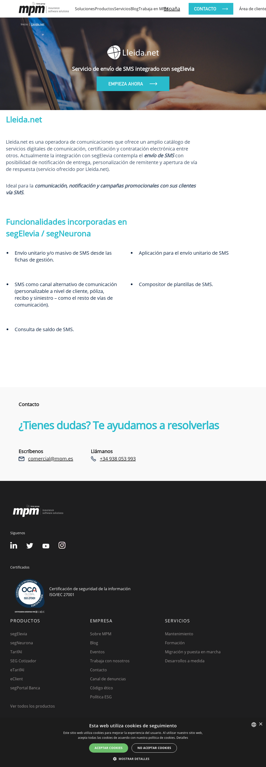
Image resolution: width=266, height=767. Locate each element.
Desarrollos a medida (185, 661)
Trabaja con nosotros (110, 661)
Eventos (97, 652)
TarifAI (16, 652)
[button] (133, 758)
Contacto (98, 670)
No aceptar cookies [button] (154, 748)
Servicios (122, 8)
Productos (104, 8)
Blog (135, 8)
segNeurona (21, 642)
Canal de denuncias (108, 679)
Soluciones (85, 8)
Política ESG (101, 697)
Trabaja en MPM (153, 8)
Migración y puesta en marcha (193, 652)
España (172, 8)
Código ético (101, 688)
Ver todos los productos (32, 706)
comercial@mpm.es (50, 458)
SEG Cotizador (23, 661)
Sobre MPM (100, 633)
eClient (16, 679)
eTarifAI (17, 670)
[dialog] (133, 743)
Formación (175, 642)
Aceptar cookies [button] (109, 748)
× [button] (260, 724)
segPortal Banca (25, 688)
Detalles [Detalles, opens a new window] (182, 738)
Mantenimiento (179, 633)
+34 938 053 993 (118, 458)
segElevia (18, 633)
